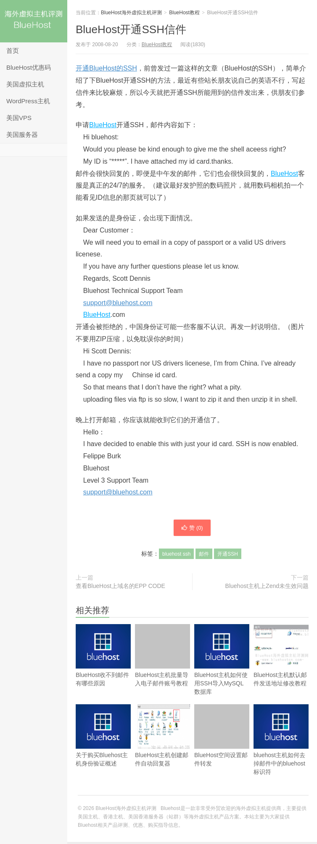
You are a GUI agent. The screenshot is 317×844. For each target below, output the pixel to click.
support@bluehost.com (118, 302)
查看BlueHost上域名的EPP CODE (120, 588)
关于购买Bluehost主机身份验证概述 (103, 747)
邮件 (204, 556)
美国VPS (19, 117)
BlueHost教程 (184, 13)
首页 (12, 50)
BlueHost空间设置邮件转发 (221, 737)
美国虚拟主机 (25, 84)
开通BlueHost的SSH (106, 68)
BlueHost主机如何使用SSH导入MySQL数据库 (221, 671)
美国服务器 (22, 134)
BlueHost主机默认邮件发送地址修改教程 (281, 657)
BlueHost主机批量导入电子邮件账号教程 (162, 657)
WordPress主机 (28, 101)
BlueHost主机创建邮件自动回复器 (162, 737)
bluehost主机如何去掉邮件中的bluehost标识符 (281, 751)
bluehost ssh (176, 556)
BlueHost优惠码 (28, 67)
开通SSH (227, 556)
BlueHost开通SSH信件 (131, 29)
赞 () (192, 528)
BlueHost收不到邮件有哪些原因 (103, 667)
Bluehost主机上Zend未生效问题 (267, 588)
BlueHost (102, 124)
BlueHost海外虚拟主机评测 (33, 21)
